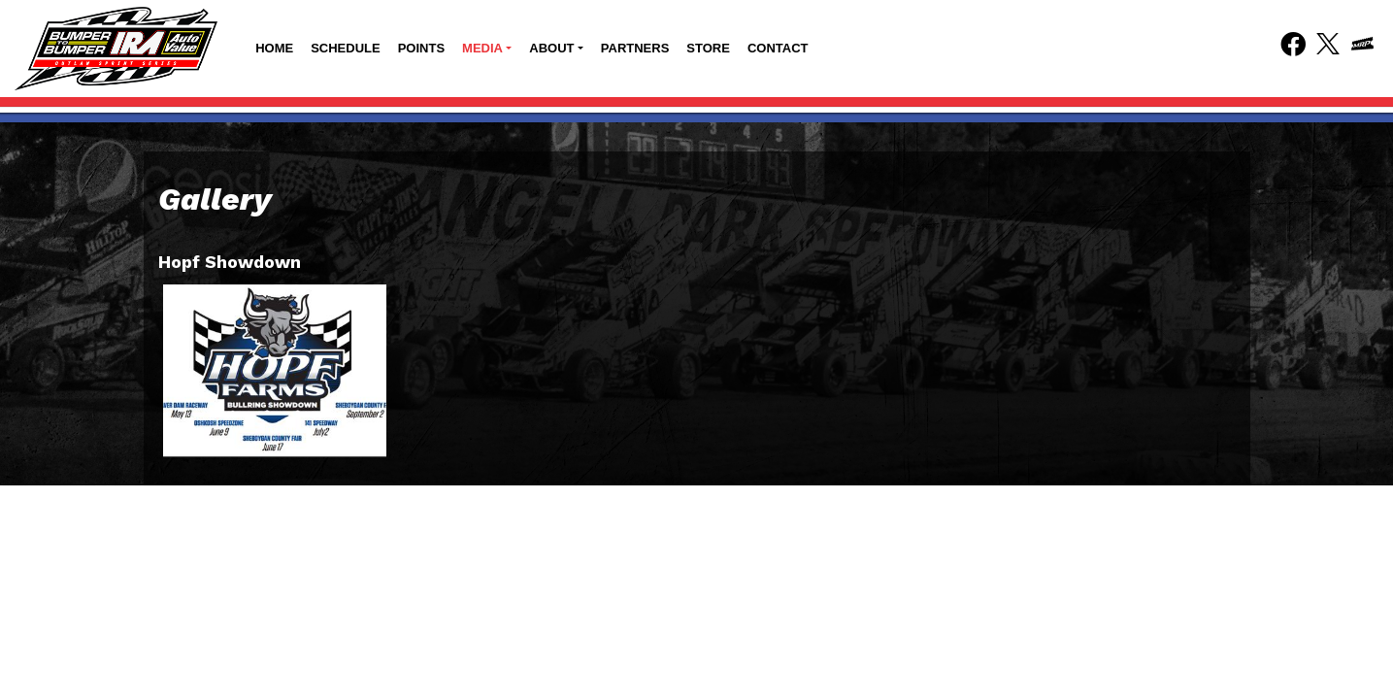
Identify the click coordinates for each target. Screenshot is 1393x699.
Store (708, 48)
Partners (635, 48)
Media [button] (482, 48)
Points (421, 48)
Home (274, 48)
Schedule (346, 48)
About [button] (551, 48)
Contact (778, 48)
